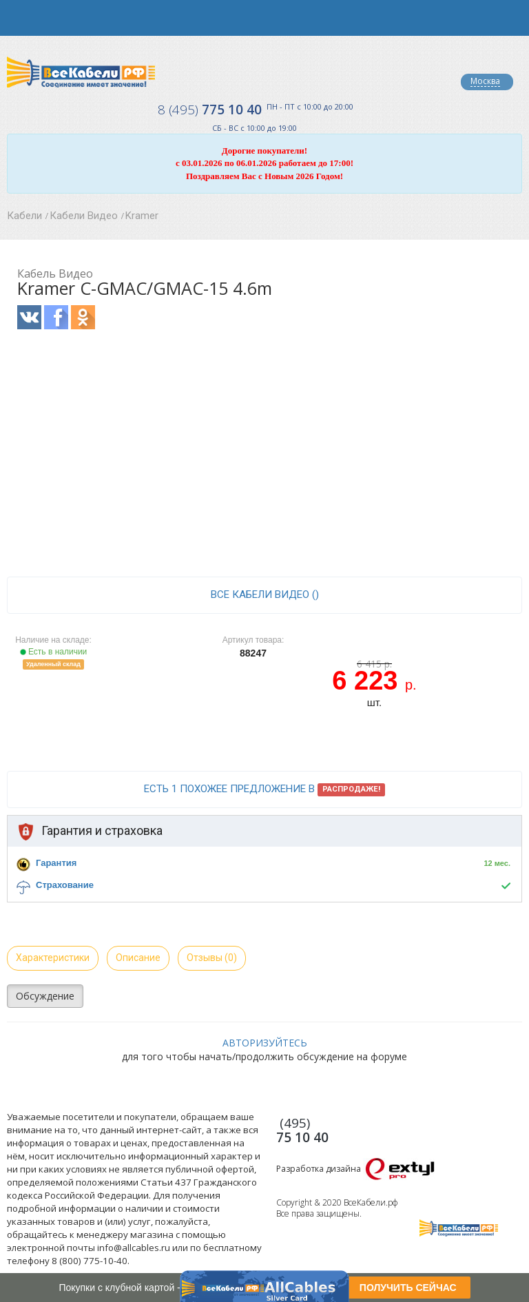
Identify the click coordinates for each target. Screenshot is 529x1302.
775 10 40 (210, 109)
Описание (138, 957)
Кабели (24, 215)
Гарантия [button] (56, 863)
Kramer (141, 215)
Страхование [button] (65, 885)
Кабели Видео (84, 215)
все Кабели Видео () (265, 594)
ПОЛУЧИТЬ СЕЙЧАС (408, 1287)
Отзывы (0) (212, 957)
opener (18, 18)
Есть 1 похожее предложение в (264, 789)
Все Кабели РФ (81, 71)
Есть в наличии (53, 652)
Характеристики (53, 957)
